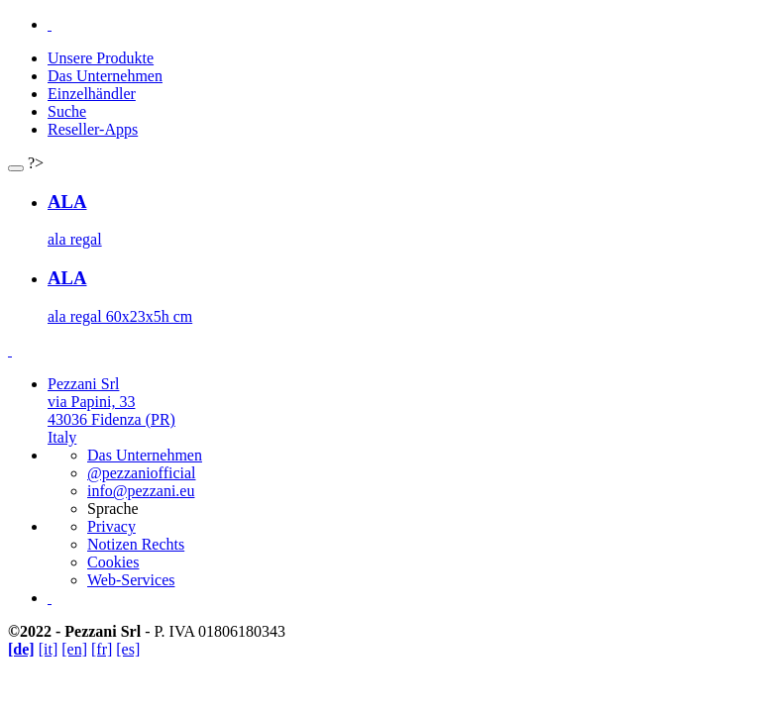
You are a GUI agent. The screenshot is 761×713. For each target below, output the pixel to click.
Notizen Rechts (135, 544)
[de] (21, 649)
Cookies (113, 562)
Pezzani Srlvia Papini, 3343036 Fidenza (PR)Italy (111, 410)
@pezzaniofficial (141, 472)
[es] (128, 649)
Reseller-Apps (93, 129)
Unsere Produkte (101, 58)
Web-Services (130, 579)
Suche (67, 111)
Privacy (111, 526)
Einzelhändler (92, 93)
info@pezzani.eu (140, 490)
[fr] (101, 649)
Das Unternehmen (105, 75)
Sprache (113, 508)
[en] (74, 649)
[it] (48, 649)
